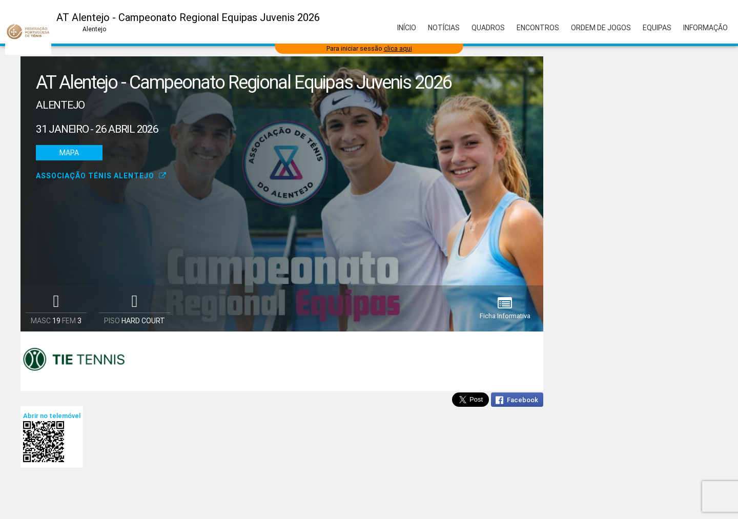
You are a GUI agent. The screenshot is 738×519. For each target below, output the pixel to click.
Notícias (444, 27)
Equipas (657, 27)
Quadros (488, 27)
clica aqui (398, 48)
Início (406, 27)
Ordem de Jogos (601, 27)
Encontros (538, 27)
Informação (705, 27)
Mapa (69, 152)
